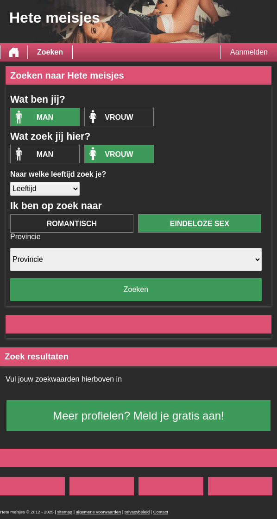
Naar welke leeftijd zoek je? (58, 174)
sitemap (64, 512)
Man (45, 117)
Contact (160, 512)
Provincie (25, 237)
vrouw (119, 117)
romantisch (72, 224)
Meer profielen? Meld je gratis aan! (138, 415)
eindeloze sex (199, 224)
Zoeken (50, 52)
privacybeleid (137, 512)
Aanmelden (249, 52)
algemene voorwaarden (98, 512)
